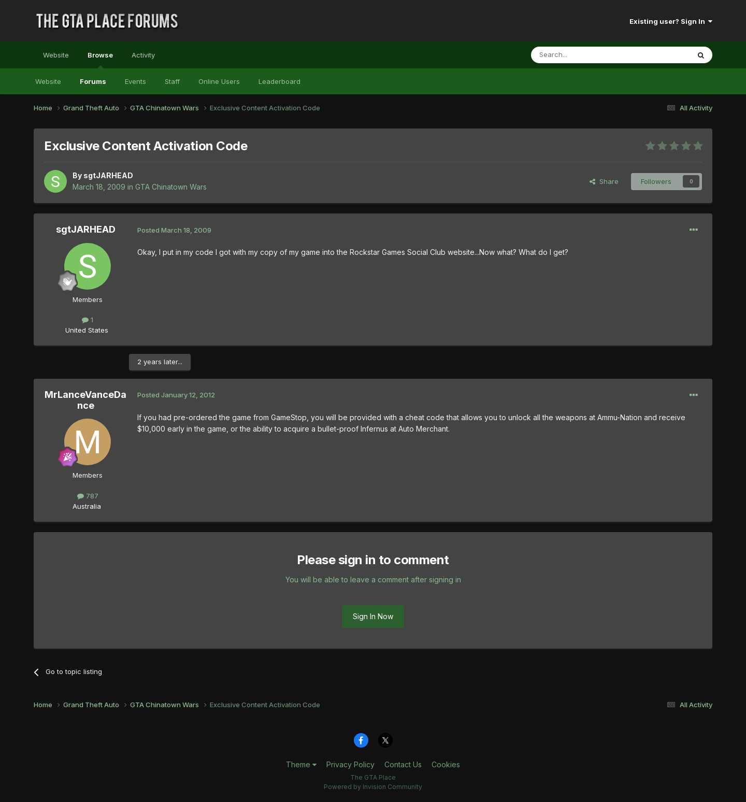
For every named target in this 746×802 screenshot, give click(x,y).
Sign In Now (373, 616)
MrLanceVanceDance (85, 400)
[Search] (584, 55)
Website (56, 55)
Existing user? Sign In (670, 21)
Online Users (219, 81)
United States (86, 330)
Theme (301, 764)
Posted (174, 230)
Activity (143, 55)
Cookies (446, 764)
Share (604, 181)
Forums (93, 81)
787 (87, 496)
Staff (172, 81)
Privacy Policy (350, 764)
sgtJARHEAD (108, 175)
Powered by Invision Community (373, 787)
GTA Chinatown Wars (171, 186)
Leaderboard (279, 81)
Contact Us (403, 764)
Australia (87, 506)
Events (135, 81)
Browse (100, 59)
